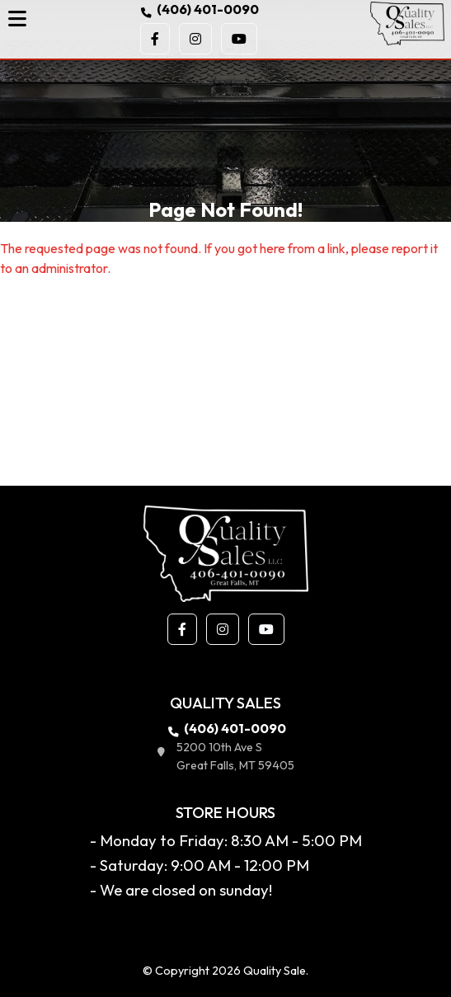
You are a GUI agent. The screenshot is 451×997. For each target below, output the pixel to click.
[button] (155, 38)
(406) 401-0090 (198, 9)
